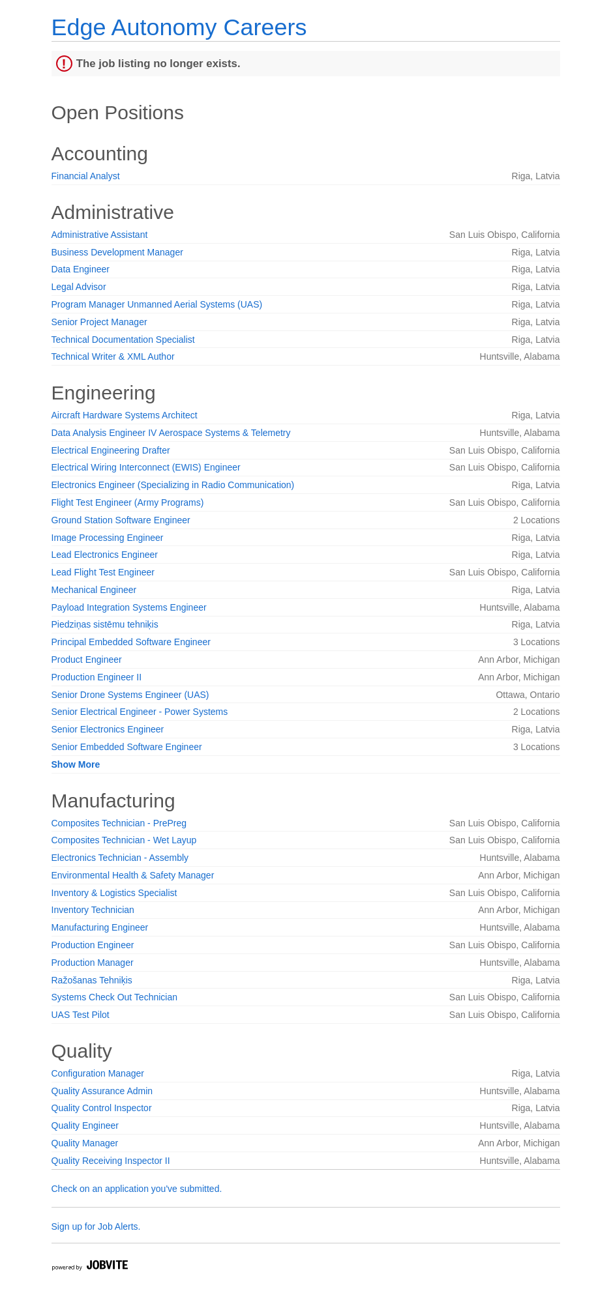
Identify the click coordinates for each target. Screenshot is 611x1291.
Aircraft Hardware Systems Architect (125, 415)
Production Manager (93, 962)
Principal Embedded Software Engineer (131, 642)
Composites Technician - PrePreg (119, 823)
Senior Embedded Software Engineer (127, 747)
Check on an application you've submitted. (137, 1188)
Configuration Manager (98, 1073)
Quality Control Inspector (102, 1108)
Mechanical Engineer (94, 590)
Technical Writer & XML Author (113, 356)
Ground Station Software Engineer (121, 520)
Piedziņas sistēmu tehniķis (105, 624)
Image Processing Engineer (108, 537)
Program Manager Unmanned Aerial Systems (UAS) (157, 304)
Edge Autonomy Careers (179, 27)
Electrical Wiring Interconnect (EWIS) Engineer (146, 467)
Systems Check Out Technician (115, 997)
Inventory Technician (93, 910)
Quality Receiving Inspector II (111, 1160)
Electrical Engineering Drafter (111, 450)
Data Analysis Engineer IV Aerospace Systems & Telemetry (171, 433)
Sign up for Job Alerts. (96, 1226)
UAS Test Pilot (81, 1014)
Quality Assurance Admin (102, 1091)
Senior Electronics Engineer (108, 729)
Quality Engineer (85, 1125)
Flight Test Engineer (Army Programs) (128, 502)
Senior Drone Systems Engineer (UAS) (130, 694)
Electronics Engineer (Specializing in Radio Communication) (173, 485)
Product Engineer (87, 659)
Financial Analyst (86, 176)
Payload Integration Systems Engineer (129, 607)
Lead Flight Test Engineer (103, 572)
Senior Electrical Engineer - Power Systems (140, 711)
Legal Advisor (79, 287)
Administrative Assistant (100, 234)
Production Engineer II (97, 677)
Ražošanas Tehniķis (92, 980)
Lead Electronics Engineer (105, 554)
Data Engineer (81, 269)
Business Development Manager (117, 252)
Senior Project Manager (99, 322)
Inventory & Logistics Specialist (114, 893)
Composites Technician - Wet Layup (124, 840)
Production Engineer (93, 945)
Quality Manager (85, 1143)
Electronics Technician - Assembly (120, 857)
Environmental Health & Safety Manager (133, 875)
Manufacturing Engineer (100, 927)
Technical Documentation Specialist (123, 339)
